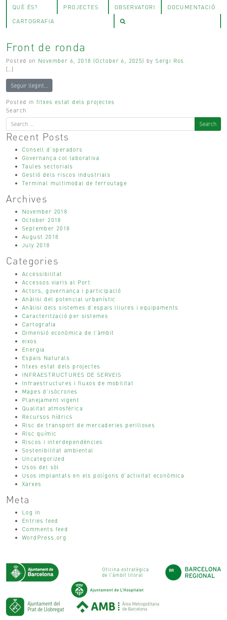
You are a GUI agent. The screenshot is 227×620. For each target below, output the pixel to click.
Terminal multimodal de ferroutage (74, 183)
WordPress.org (44, 537)
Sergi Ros (169, 60)
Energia (33, 349)
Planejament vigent (50, 400)
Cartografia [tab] (33, 21)
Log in (31, 512)
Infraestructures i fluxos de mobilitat (78, 383)
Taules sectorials (47, 166)
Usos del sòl (40, 467)
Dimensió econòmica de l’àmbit (68, 332)
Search (16, 110)
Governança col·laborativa (60, 158)
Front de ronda (46, 46)
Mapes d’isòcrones (50, 391)
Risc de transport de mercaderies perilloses (88, 425)
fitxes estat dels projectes (75, 102)
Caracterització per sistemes (65, 316)
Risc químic (39, 433)
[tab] (167, 21)
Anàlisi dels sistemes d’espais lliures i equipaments (100, 307)
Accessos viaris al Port (56, 282)
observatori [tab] (135, 7)
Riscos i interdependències (62, 442)
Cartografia (39, 324)
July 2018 (36, 245)
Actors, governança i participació (71, 290)
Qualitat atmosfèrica (52, 408)
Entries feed (40, 520)
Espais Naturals (46, 358)
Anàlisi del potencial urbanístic (69, 299)
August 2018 (40, 236)
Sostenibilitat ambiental (58, 450)
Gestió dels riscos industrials (66, 174)
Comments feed (45, 529)
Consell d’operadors (52, 149)
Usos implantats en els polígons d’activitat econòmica (103, 475)
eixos (29, 341)
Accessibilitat (42, 274)
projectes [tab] (80, 7)
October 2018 (41, 220)
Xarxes (31, 484)
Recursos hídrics (47, 416)
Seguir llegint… (29, 85)
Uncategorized (43, 458)
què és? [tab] (25, 7)
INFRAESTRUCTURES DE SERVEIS (72, 374)
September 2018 (46, 228)
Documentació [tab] (191, 7)
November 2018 (44, 211)
